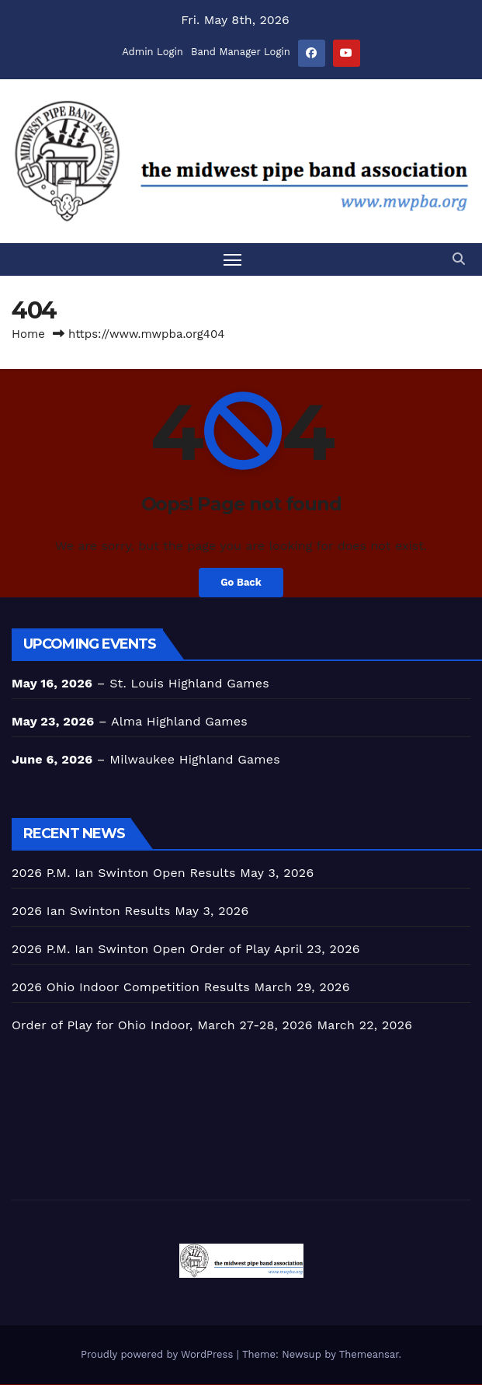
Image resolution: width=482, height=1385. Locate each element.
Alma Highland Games (179, 722)
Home (28, 334)
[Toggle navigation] (232, 259)
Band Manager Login (240, 51)
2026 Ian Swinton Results (91, 911)
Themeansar (369, 1355)
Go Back (241, 583)
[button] (459, 259)
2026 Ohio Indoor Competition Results (131, 987)
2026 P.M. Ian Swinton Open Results (124, 873)
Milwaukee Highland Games (194, 760)
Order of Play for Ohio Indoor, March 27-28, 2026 (162, 1025)
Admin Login (152, 51)
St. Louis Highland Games (189, 684)
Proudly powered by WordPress (159, 1355)
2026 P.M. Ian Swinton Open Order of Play (141, 949)
